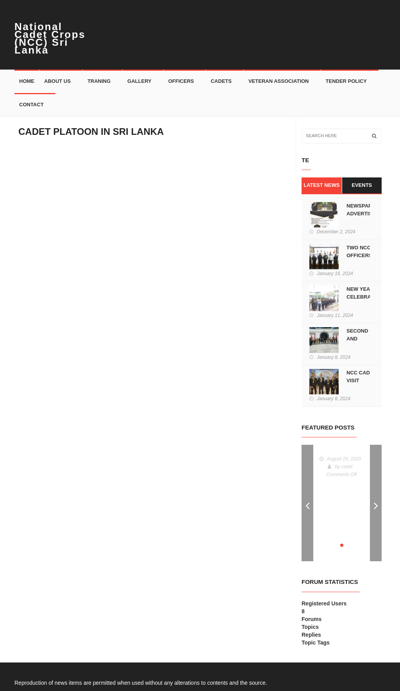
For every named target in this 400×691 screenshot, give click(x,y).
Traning (99, 81)
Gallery (139, 81)
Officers (181, 81)
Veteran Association (278, 81)
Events (362, 185)
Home (26, 81)
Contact (31, 104)
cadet (346, 466)
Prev (307, 503)
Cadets (221, 81)
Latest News (321, 185)
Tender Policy (346, 81)
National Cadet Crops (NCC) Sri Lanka (50, 38)
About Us (57, 81)
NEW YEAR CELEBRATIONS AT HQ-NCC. (366, 297)
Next (376, 503)
